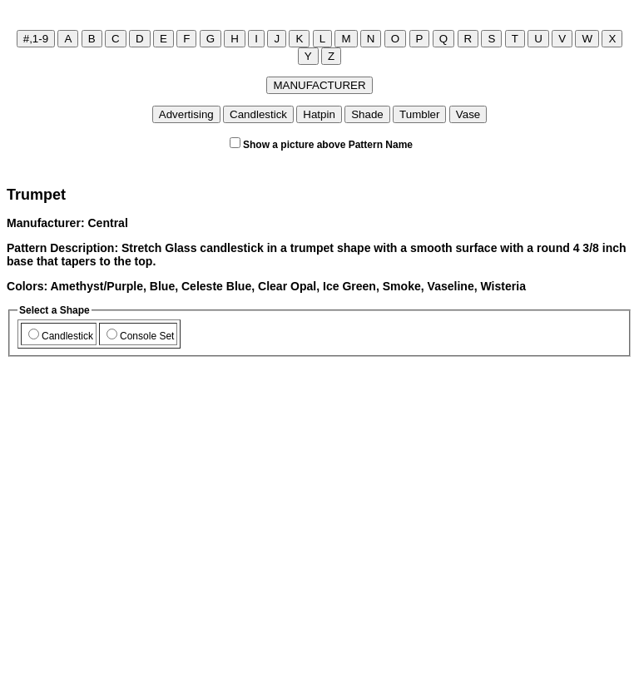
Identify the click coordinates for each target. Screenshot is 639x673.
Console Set (140, 336)
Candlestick (60, 336)
